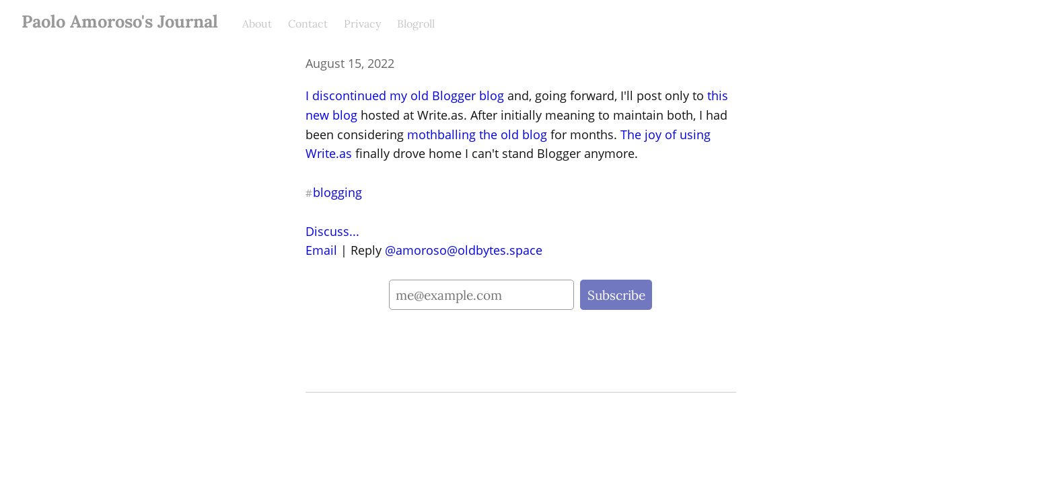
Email (321, 250)
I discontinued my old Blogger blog (405, 95)
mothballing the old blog (477, 134)
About (257, 23)
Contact (308, 23)
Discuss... (332, 231)
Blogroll (416, 23)
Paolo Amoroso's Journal (120, 21)
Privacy (362, 23)
